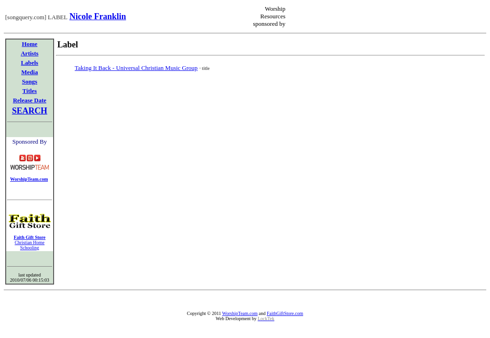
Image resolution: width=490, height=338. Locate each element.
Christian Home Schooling (30, 245)
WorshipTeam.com (239, 313)
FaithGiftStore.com (285, 313)
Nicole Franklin (98, 16)
